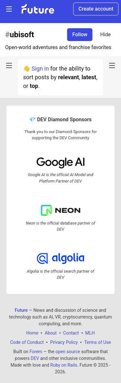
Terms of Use (97, 342)
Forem (36, 351)
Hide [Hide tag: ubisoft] (105, 34)
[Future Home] (37, 9)
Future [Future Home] (21, 310)
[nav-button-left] (9, 65)
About (50, 333)
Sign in (40, 68)
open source (68, 351)
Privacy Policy (64, 342)
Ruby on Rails (63, 365)
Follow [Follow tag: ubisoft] (79, 34)
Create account (95, 9)
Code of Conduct (27, 342)
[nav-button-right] (112, 65)
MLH (90, 333)
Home (32, 333)
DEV (35, 358)
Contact (71, 333)
